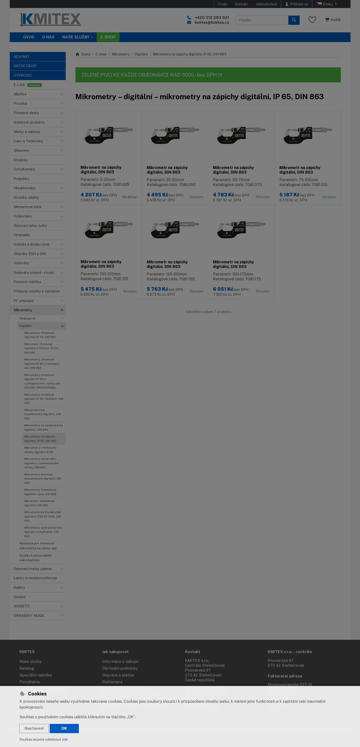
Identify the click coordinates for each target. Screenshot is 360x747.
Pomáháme (29, 682)
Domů (83, 54)
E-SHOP (108, 37)
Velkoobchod (266, 4)
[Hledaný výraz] (261, 20)
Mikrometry (120, 54)
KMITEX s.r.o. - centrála (290, 651)
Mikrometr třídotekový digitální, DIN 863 (39, 503)
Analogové (27, 318)
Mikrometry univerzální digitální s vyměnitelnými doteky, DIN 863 (41, 463)
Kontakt (241, 4)
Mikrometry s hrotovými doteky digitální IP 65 (40, 450)
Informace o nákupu (120, 661)
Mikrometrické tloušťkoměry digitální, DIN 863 (42, 414)
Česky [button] (325, 4)
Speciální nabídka (35, 675)
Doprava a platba (118, 675)
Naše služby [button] (75, 37)
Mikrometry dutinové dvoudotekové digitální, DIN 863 (42, 479)
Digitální (25, 326)
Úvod (28, 37)
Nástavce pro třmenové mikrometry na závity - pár (38, 546)
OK (64, 728)
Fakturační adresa (285, 676)
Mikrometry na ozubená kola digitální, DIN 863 (43, 427)
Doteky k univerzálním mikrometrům (35, 558)
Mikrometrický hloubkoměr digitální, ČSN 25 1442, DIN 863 (42, 516)
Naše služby (30, 661)
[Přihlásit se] (296, 4)
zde (65, 739)
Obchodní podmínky (120, 668)
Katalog (26, 668)
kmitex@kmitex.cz (212, 22)
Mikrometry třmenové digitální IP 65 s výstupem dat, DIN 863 (41, 364)
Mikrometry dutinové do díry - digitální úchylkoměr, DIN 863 (43, 532)
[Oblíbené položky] (312, 20)
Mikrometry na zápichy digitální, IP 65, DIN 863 (40, 438)
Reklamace (112, 682)
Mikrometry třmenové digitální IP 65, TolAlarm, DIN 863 (43, 399)
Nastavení (34, 728)
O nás (222, 4)
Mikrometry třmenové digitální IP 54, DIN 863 (40, 335)
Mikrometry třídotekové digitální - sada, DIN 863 (40, 492)
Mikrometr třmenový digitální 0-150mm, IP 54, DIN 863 (41, 348)
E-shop (101, 54)
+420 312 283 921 (212, 17)
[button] (62, 94)
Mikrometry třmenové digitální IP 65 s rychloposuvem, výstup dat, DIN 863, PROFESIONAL (42, 381)
